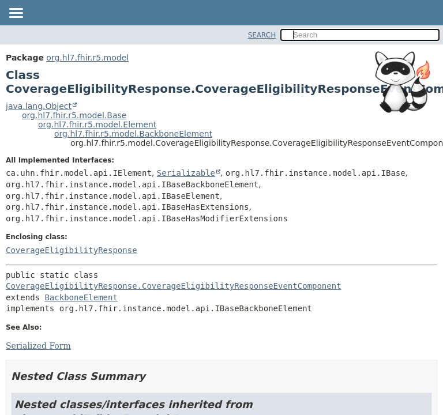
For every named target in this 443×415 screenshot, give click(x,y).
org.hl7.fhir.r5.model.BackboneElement (133, 133)
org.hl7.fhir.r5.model (87, 57)
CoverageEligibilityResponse (71, 250)
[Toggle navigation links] (15, 14)
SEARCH (262, 35)
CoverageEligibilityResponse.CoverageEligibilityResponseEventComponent (173, 285)
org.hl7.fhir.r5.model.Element (97, 124)
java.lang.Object (39, 106)
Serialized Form (38, 345)
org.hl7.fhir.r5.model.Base (74, 115)
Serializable (186, 173)
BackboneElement (80, 297)
